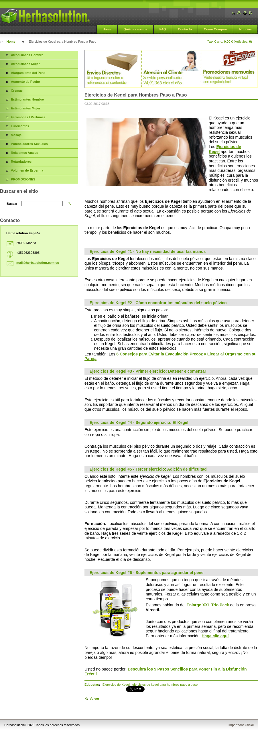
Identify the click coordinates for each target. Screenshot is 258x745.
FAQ (162, 29)
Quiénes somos (135, 29)
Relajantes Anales (24, 152)
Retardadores (21, 161)
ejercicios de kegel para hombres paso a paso (165, 684)
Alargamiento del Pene (28, 72)
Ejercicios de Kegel (116, 684)
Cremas (17, 90)
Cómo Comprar (215, 29)
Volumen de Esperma (27, 170)
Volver (94, 698)
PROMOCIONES (23, 179)
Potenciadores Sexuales (29, 144)
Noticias (245, 29)
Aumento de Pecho (25, 81)
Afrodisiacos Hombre (27, 55)
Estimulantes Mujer (25, 108)
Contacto (185, 29)
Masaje (16, 135)
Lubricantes (20, 126)
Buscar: (13, 203)
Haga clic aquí (215, 636)
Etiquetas (91, 684)
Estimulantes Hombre (27, 99)
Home (107, 29)
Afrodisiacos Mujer (25, 64)
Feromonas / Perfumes (28, 117)
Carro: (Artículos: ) (233, 41)
